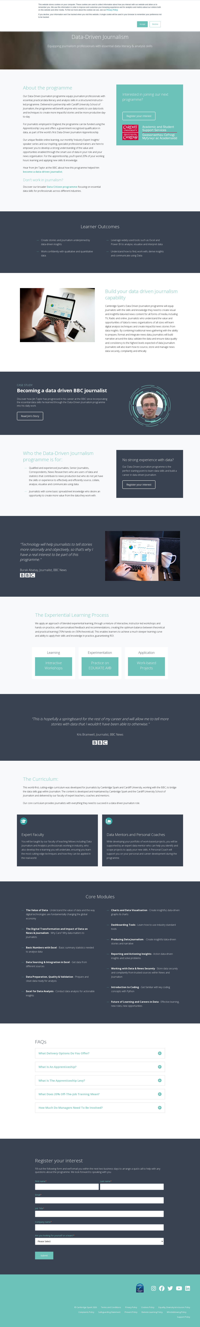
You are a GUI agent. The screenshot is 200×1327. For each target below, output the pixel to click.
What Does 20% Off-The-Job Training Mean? (100, 1094)
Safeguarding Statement (109, 1312)
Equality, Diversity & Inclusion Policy (174, 1307)
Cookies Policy (147, 1307)
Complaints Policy (86, 1312)
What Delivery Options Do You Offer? (100, 1053)
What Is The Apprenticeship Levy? (100, 1080)
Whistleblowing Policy (176, 1312)
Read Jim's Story (30, 416)
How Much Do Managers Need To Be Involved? (100, 1107)
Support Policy (183, 1317)
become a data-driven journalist (42, 171)
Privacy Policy (112, 10)
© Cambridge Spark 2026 (85, 1307)
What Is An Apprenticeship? (100, 1067)
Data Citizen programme (62, 186)
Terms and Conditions (111, 1307)
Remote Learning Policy (152, 1312)
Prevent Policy (131, 1312)
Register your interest (138, 116)
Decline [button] (155, 24)
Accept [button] (142, 24)
